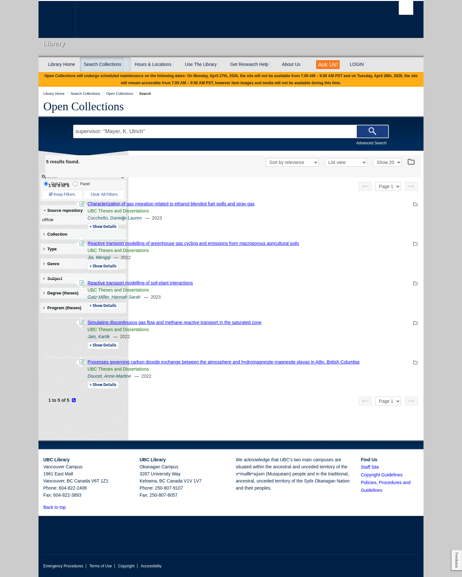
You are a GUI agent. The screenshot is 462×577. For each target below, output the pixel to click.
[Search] (372, 131)
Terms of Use (101, 566)
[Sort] (292, 162)
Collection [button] (55, 234)
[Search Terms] (231, 131)
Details (190, 227)
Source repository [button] (63, 210)
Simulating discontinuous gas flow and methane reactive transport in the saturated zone (262, 322)
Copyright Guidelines (382, 474)
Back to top (57, 507)
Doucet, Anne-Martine (197, 383)
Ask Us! (328, 64)
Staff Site (370, 467)
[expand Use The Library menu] (223, 64)
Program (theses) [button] (67, 307)
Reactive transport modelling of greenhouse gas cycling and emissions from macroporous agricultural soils (281, 243)
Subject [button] (57, 278)
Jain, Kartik (186, 336)
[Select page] (388, 186)
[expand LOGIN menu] (369, 64)
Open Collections (83, 106)
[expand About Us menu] (306, 64)
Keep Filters (62, 195)
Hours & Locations (153, 64)
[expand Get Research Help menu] (274, 64)
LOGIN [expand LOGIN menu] (357, 64)
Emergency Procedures (63, 566)
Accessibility (151, 566)
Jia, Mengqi (186, 257)
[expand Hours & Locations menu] (177, 64)
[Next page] (411, 186)
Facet (81, 183)
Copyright (126, 566)
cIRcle (82, 220)
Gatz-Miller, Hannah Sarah (201, 297)
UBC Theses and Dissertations (205, 210)
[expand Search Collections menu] (127, 64)
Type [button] (54, 249)
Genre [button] (56, 263)
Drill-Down (56, 183)
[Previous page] (365, 186)
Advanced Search (371, 143)
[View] (346, 162)
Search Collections (102, 64)
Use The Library (201, 64)
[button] (69, 507)
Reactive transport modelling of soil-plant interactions (227, 282)
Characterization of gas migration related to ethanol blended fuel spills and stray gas (258, 203)
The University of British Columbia (56, 19)
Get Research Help (249, 64)
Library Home (61, 64)
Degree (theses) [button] (65, 293)
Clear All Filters (104, 195)
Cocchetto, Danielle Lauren (202, 218)
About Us (291, 64)
